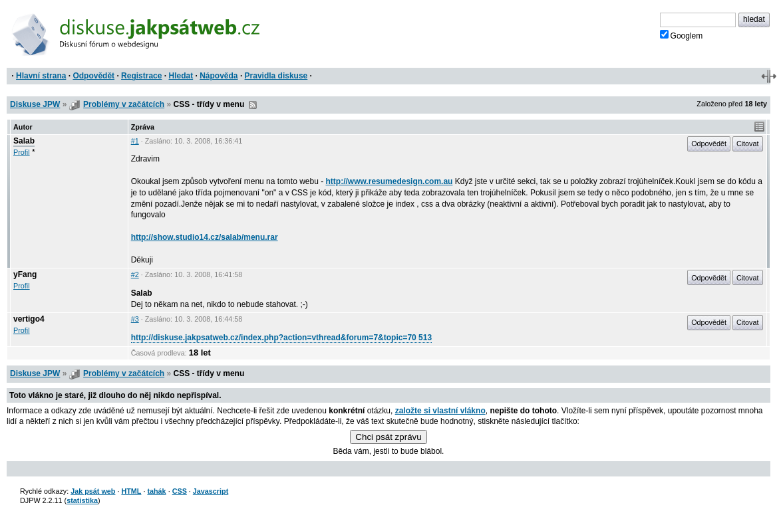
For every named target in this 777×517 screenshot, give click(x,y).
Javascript (210, 491)
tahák (156, 491)
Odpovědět (93, 75)
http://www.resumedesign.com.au (389, 181)
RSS (253, 105)
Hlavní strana (41, 75)
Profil (21, 152)
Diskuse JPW (35, 104)
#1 (135, 141)
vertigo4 (29, 319)
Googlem (681, 35)
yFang (25, 274)
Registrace (141, 75)
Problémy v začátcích (123, 104)
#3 (135, 319)
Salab (24, 141)
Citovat (747, 144)
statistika (82, 500)
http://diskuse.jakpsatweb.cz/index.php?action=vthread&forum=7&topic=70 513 (281, 337)
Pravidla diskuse (276, 75)
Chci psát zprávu (388, 437)
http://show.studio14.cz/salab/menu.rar (204, 237)
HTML (131, 491)
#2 (135, 274)
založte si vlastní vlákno (440, 410)
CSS (179, 491)
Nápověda (218, 75)
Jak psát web (93, 491)
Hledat (180, 75)
